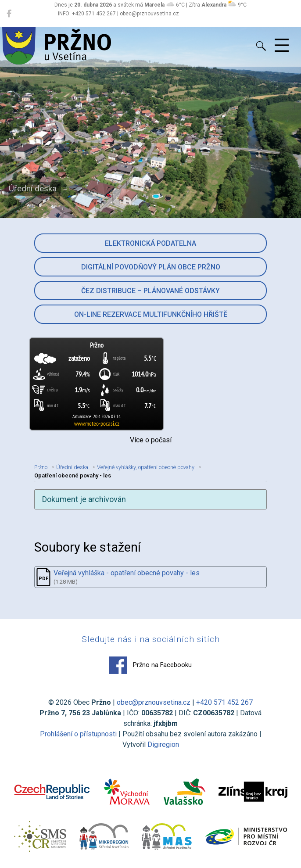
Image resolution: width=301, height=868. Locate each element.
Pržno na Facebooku (150, 665)
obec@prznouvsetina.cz (153, 702)
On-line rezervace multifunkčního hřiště (150, 314)
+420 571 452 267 (224, 702)
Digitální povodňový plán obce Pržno (150, 267)
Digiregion (163, 744)
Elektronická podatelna (150, 243)
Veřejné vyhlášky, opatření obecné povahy (145, 467)
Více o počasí (151, 440)
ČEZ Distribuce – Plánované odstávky (150, 291)
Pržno (40, 467)
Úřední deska (72, 467)
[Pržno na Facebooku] (9, 13)
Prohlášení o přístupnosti (78, 734)
